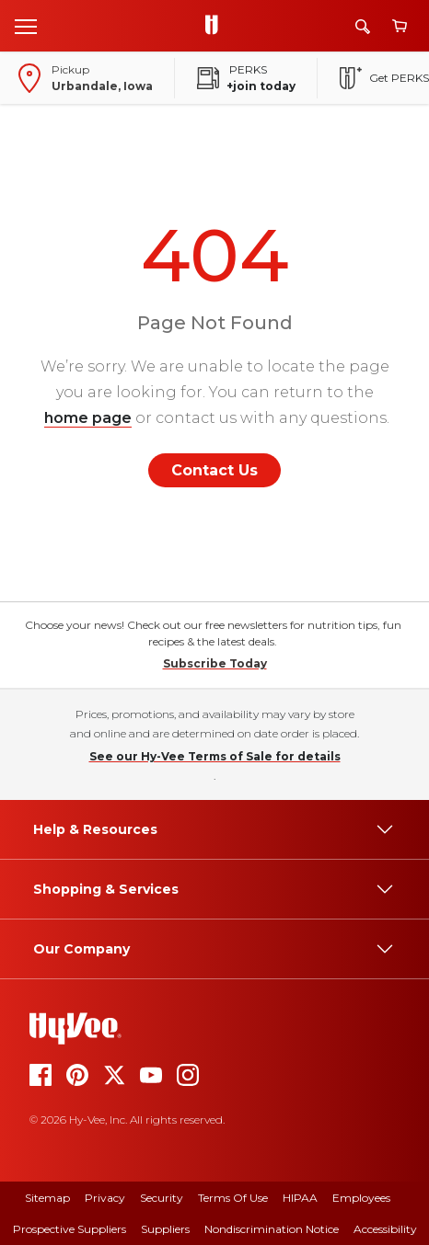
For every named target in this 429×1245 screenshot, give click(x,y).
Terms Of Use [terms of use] (233, 1198)
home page (88, 418)
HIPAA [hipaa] (300, 1198)
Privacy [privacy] (105, 1198)
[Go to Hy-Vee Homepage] (216, 26)
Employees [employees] (361, 1198)
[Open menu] (26, 26)
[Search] (362, 26)
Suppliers (165, 1229)
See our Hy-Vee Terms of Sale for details (215, 756)
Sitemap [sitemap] (47, 1198)
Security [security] (161, 1198)
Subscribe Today (215, 663)
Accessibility (385, 1229)
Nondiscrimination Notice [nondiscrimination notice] (271, 1229)
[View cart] (399, 26)
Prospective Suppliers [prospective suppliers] (69, 1229)
